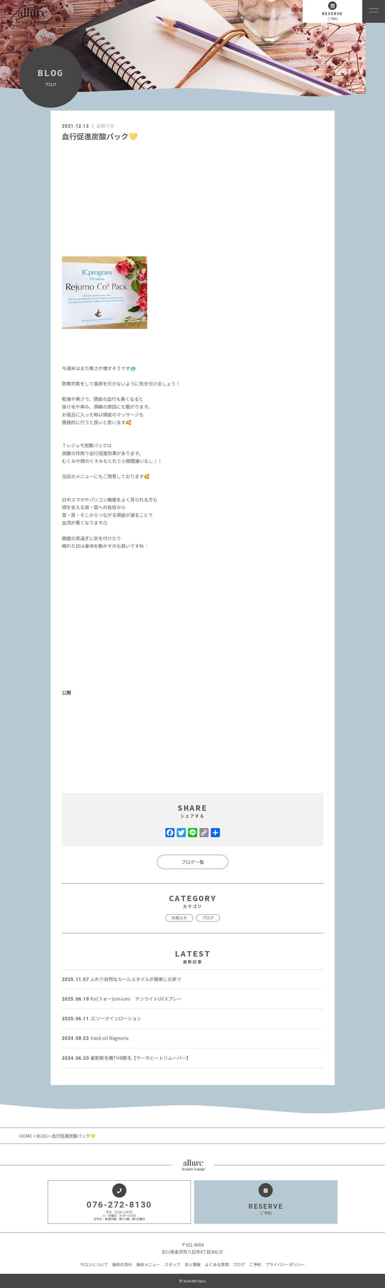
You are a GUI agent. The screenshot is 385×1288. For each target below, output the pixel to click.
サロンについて (94, 1264)
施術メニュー (148, 1264)
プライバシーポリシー (285, 1264)
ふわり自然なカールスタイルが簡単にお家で (121, 979)
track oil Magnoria (95, 1037)
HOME (26, 1136)
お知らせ (105, 125)
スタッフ (172, 1264)
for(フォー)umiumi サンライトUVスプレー (122, 998)
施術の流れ (122, 1264)
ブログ (208, 917)
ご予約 (255, 1264)
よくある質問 (217, 1264)
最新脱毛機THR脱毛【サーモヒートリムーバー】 (126, 1057)
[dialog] (192, 465)
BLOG (41, 1136)
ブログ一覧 (192, 861)
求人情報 (193, 1264)
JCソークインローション (101, 1018)
